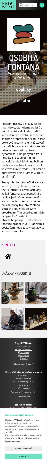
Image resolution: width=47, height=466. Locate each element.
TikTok (24, 358)
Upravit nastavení (23, 448)
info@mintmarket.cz (23, 349)
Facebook (23, 352)
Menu (42, 5)
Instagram (23, 355)
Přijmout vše (24, 456)
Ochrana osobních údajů (23, 364)
